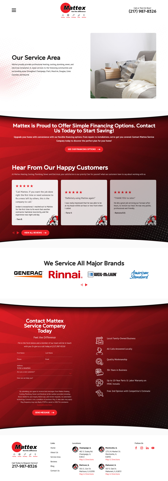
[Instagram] (141, 448)
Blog (52, 466)
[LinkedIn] (147, 448)
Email (43, 359)
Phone (15, 359)
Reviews (54, 461)
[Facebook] (136, 448)
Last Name (45, 353)
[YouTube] (153, 448)
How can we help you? (21, 378)
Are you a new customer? (22, 372)
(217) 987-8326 (142, 11)
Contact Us (55, 470)
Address (16, 366)
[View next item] (18, 232)
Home (53, 448)
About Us (54, 452)
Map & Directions (86, 459)
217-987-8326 (24, 466)
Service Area (55, 457)
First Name (17, 353)
